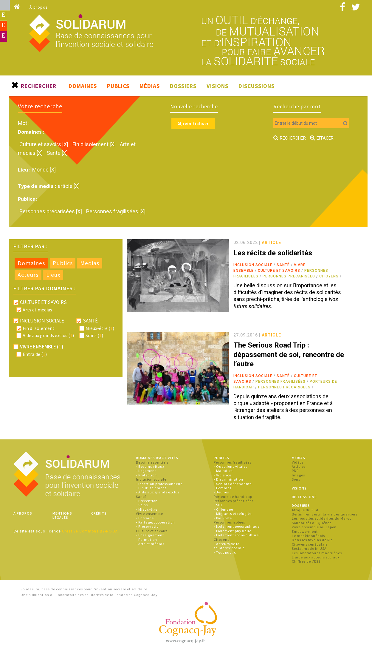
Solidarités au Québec (311, 523)
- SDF (218, 505)
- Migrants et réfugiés (233, 513)
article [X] (69, 186)
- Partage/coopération (155, 522)
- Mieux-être (146, 509)
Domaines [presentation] (31, 263)
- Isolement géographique (237, 526)
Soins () (94, 335)
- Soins (142, 505)
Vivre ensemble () (41, 346)
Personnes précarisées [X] (51, 211)
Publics (118, 85)
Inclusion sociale (252, 265)
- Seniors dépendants (233, 483)
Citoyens (329, 276)
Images (298, 475)
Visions (217, 85)
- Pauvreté (223, 518)
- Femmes (222, 488)
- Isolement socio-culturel (237, 535)
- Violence (222, 475)
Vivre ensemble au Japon (314, 527)
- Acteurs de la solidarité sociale (229, 545)
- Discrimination (228, 479)
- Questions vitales (230, 466)
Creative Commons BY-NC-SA (90, 531)
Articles (299, 466)
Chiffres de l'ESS (306, 561)
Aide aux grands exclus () (48, 335)
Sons (296, 479)
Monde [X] (44, 169)
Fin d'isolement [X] (94, 144)
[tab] (31, 263)
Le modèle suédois (308, 535)
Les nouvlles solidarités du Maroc (321, 518)
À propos (39, 7)
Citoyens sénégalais (310, 544)
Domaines (83, 85)
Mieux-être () (100, 328)
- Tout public (225, 552)
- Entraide (145, 518)
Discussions (256, 85)
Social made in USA (309, 548)
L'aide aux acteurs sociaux (316, 557)
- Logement (146, 470)
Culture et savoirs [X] (44, 144)
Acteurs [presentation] (28, 274)
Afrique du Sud (305, 510)
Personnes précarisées (289, 276)
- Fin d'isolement (151, 488)
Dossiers (183, 85)
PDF (295, 470)
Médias (150, 85)
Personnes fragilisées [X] (115, 211)
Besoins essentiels (152, 462)
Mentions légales (62, 515)
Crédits (99, 513)
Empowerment (305, 531)
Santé (283, 265)
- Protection (146, 475)
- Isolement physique (232, 531)
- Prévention (147, 500)
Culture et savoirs (279, 270)
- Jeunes (221, 492)
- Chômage (223, 509)
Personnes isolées (229, 522)
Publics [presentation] (63, 263)
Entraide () (35, 354)
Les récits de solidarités (272, 253)
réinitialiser (193, 123)
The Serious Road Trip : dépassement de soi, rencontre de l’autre (288, 354)
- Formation (146, 539)
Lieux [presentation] (53, 274)
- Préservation (148, 526)
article (271, 242)
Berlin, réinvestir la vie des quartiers (324, 514)
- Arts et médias (150, 543)
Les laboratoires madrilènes (317, 553)
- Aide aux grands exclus (157, 492)
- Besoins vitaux (150, 466)
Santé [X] (57, 153)
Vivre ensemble (149, 513)
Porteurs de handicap (233, 496)
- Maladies (223, 470)
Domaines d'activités (157, 458)
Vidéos (297, 462)
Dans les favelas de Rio (312, 540)
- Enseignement (150, 535)
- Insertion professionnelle (159, 483)
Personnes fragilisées (280, 381)
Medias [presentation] (89, 263)
